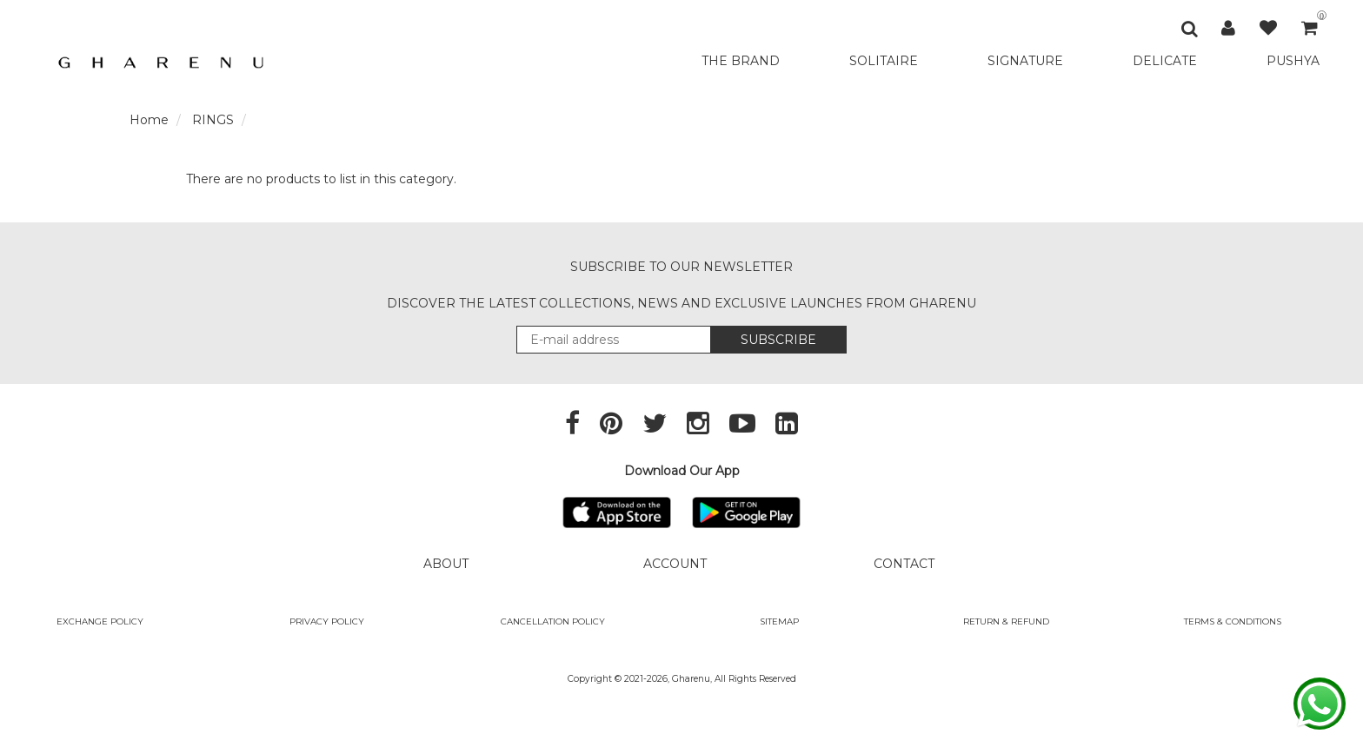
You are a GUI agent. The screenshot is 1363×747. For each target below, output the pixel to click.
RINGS (213, 120)
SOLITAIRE (883, 61)
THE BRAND (740, 61)
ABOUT (446, 564)
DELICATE (1165, 61)
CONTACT (904, 564)
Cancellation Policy (553, 621)
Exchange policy (100, 621)
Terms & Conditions (1232, 621)
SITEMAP (779, 621)
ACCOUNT (675, 564)
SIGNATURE (1025, 61)
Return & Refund (1006, 621)
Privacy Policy (326, 621)
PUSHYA (1293, 61)
